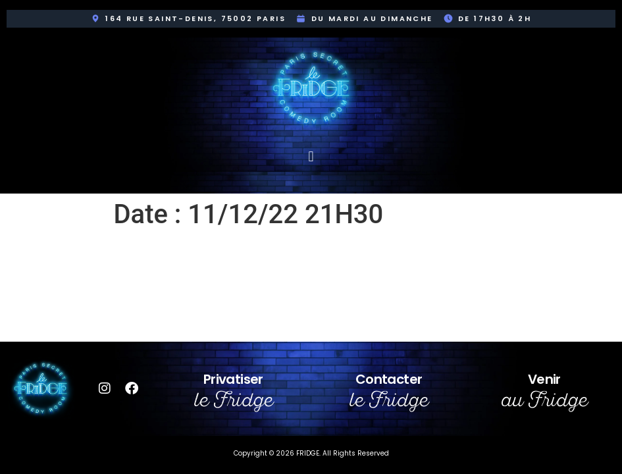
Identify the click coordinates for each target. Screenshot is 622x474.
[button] (311, 156)
